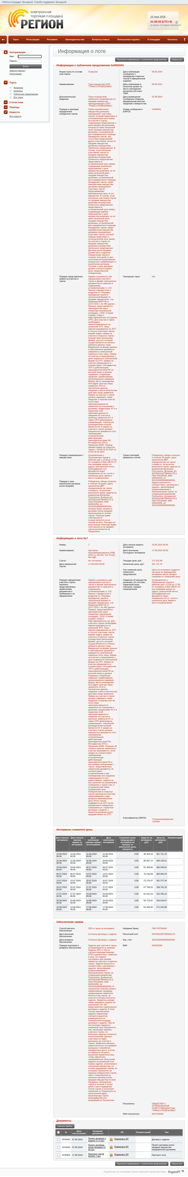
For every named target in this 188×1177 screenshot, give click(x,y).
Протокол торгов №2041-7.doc (96, 1155)
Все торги (18, 97)
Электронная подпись (128, 39)
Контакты (172, 39)
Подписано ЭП (121, 1139)
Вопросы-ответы (101, 39)
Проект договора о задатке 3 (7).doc (97, 1139)
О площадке (153, 39)
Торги (16, 39)
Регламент (52, 39)
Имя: (11, 56)
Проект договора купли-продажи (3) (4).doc (97, 1147)
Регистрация (32, 39)
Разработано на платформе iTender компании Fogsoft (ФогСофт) (135, 1172)
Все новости (15, 116)
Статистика (16, 102)
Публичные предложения (26, 94)
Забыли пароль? (17, 70)
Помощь (14, 107)
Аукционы (18, 87)
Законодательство (75, 39)
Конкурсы (18, 91)
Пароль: (13, 61)
